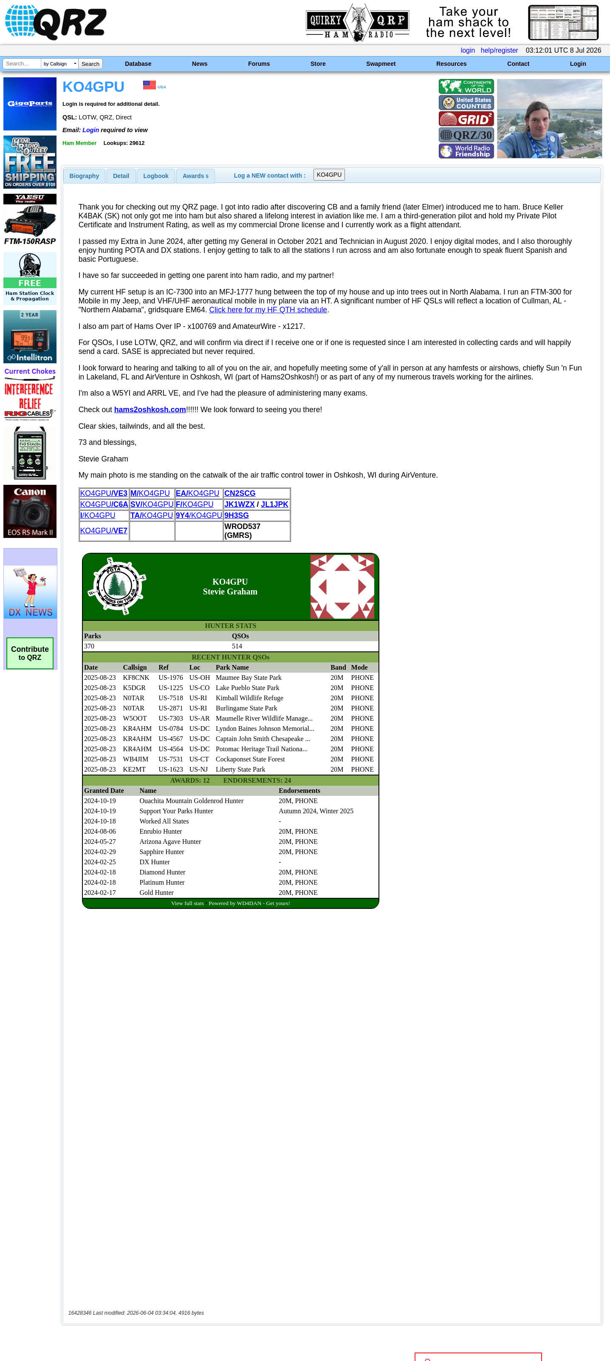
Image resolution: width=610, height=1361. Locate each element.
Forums (259, 63)
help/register (499, 50)
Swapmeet (380, 63)
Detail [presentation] (121, 176)
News (200, 63)
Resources (451, 63)
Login (578, 63)
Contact (518, 63)
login (468, 50)
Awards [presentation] (196, 176)
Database (138, 63)
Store (318, 63)
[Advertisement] (214, 1271)
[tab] (84, 176)
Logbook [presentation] (156, 176)
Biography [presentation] (84, 176)
